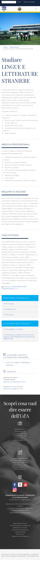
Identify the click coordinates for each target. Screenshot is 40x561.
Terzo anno (8, 315)
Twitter (20, 484)
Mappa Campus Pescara (20, 536)
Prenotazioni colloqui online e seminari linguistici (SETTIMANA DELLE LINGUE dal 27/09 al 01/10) (19, 337)
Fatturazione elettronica (20, 530)
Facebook (14, 484)
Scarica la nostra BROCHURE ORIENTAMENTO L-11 (14, 288)
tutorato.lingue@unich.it (13, 389)
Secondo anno (9, 309)
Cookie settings (20, 532)
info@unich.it (22, 458)
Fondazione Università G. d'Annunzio (20, 508)
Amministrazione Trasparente (20, 525)
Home (5, 47)
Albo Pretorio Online (20, 523)
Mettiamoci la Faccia (20, 527)
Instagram (14, 489)
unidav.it (20, 506)
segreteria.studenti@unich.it (14, 382)
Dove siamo (20, 534)
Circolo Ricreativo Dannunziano (20, 512)
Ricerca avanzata (29, 2)
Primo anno (8, 304)
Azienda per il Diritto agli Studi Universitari (20, 504)
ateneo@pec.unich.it (22, 460)
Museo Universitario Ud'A (20, 510)
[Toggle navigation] (3, 5)
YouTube (25, 484)
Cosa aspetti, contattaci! (13, 329)
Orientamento (14, 47)
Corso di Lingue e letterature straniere (18, 363)
